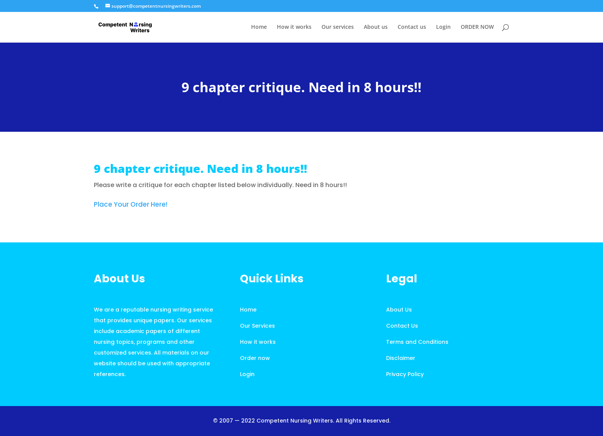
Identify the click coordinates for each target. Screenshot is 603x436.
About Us (399, 309)
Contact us (412, 27)
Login (443, 27)
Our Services (257, 326)
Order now (255, 358)
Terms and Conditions (417, 342)
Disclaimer (400, 358)
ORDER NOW (477, 27)
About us (376, 27)
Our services (337, 27)
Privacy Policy (405, 374)
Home (259, 27)
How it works (294, 27)
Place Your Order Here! (130, 204)
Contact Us (402, 326)
